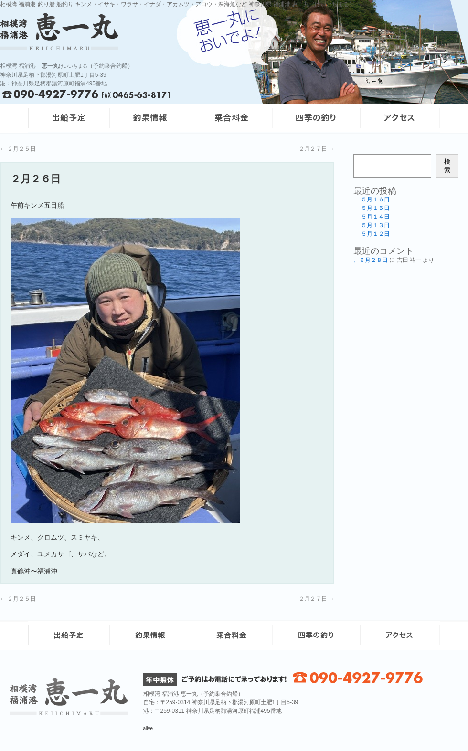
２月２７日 (316, 149)
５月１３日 (375, 225)
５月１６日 (375, 199)
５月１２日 (375, 233)
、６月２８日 (370, 260)
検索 (447, 166)
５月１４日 (375, 216)
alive (148, 728)
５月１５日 (375, 208)
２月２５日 (18, 149)
